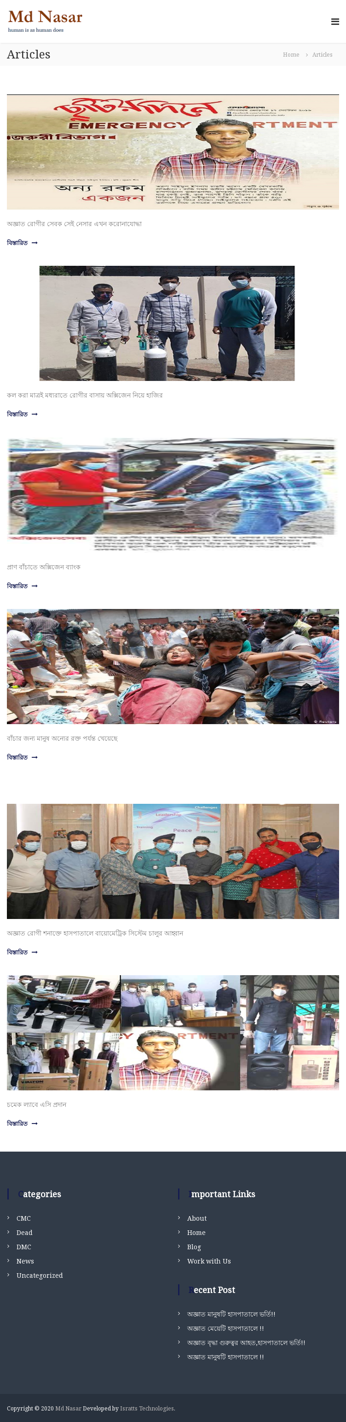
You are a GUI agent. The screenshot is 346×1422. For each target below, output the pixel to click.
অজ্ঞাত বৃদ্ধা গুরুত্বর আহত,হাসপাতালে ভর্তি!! (246, 1342)
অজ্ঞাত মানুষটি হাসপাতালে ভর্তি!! (231, 1314)
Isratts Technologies (147, 1408)
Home (196, 1232)
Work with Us (209, 1261)
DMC (24, 1246)
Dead (25, 1232)
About (197, 1218)
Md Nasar (68, 1408)
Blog (194, 1246)
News (25, 1261)
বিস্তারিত (17, 243)
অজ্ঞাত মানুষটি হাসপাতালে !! (225, 1356)
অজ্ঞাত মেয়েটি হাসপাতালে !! (225, 1328)
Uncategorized (40, 1275)
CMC (24, 1218)
